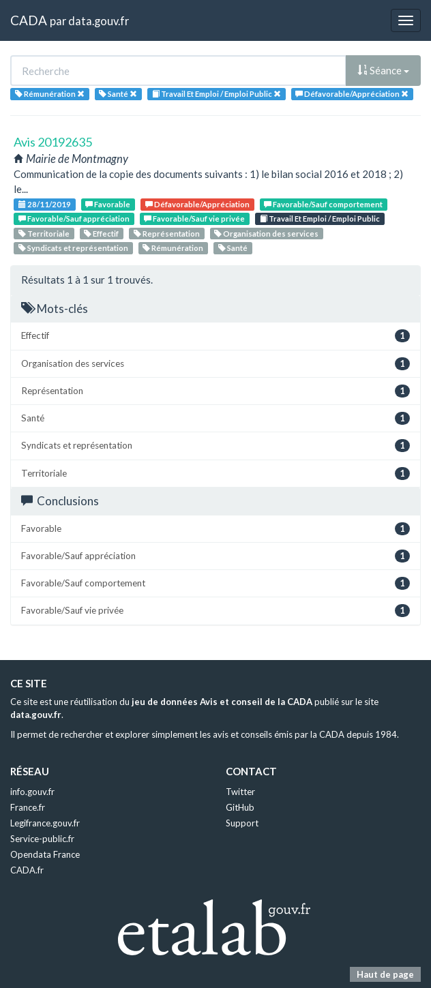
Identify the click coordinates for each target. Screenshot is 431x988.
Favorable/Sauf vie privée (194, 218)
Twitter (240, 791)
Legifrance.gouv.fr (45, 823)
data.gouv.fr (98, 20)
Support (242, 823)
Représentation (167, 233)
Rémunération (173, 247)
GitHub (240, 807)
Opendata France (45, 854)
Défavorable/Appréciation (197, 204)
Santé (233, 247)
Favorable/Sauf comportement (323, 204)
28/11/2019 (44, 204)
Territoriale (44, 233)
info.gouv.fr (32, 791)
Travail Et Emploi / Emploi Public (320, 218)
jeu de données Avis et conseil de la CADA (222, 701)
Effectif (101, 233)
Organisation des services (266, 233)
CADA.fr (27, 870)
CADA (28, 20)
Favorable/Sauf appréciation (74, 218)
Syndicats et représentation (73, 247)
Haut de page (385, 974)
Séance (383, 70)
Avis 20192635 (53, 141)
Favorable (107, 204)
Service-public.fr (42, 838)
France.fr (27, 807)
